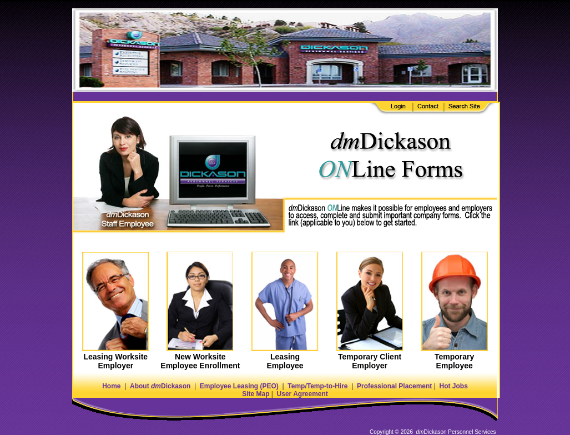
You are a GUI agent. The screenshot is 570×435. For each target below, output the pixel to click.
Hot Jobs (453, 386)
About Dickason (160, 386)
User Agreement (302, 394)
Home (111, 386)
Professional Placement (394, 386)
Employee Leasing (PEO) (239, 386)
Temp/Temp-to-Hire (317, 386)
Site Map (255, 394)
